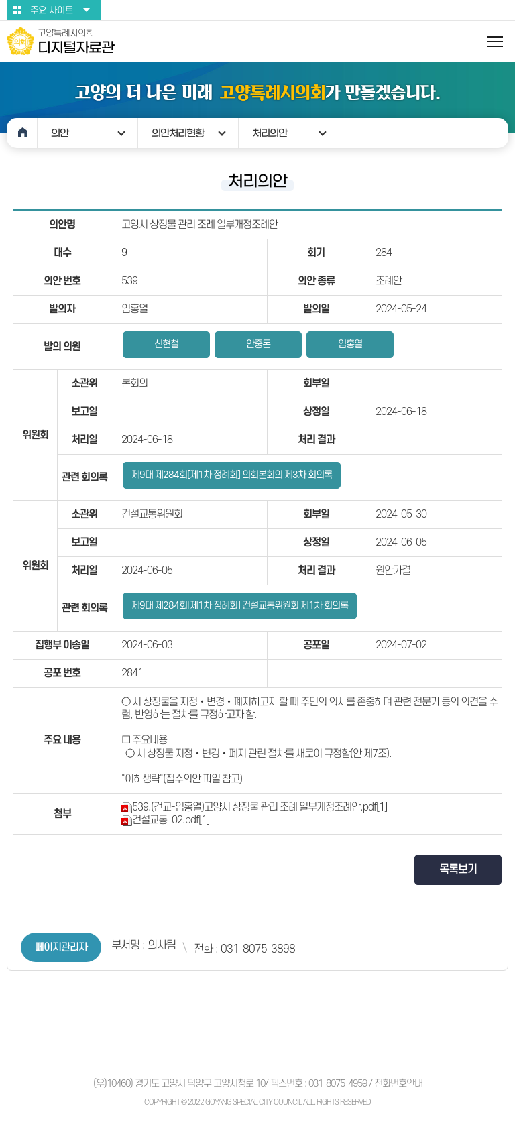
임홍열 (350, 344)
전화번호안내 (398, 1083)
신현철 (166, 344)
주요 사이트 (51, 10)
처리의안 (269, 133)
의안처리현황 (178, 133)
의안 (59, 133)
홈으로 (22, 133)
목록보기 (458, 869)
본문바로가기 (0, 0)
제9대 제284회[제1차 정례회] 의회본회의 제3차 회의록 (231, 475)
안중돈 (258, 344)
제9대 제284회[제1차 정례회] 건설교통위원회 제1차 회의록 (239, 605)
